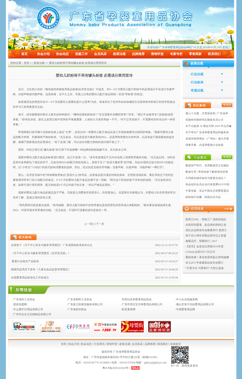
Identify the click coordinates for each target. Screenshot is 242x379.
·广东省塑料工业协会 (79, 299)
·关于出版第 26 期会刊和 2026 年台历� (208, 126)
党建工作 (81, 54)
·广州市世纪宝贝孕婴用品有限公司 (141, 304)
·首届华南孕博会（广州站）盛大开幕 (207, 138)
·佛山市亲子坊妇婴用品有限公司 (194, 304)
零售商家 (195, 54)
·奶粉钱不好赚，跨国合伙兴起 (203, 197)
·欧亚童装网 (128, 309)
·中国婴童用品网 (185, 309)
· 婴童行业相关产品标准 (24, 261)
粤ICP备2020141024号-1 (116, 368)
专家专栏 (176, 54)
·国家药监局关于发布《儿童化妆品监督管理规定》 (40, 269)
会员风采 (100, 54)
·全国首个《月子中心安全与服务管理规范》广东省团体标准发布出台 (51, 245)
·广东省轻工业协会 (24, 299)
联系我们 (214, 54)
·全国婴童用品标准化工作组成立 (29, 277)
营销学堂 (157, 54)
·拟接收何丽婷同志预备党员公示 (204, 119)
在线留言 (175, 344)
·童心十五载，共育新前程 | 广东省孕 (206, 113)
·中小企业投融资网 (186, 299)
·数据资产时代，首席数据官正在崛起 (207, 165)
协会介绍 (43, 54)
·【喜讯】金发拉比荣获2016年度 (204, 246)
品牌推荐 (138, 54)
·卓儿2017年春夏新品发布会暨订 (204, 262)
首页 (24, 54)
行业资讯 (99, 344)
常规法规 (197, 90)
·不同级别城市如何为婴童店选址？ (205, 178)
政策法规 (119, 54)
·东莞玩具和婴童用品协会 (136, 299)
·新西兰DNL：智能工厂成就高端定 (205, 219)
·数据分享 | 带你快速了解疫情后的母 (206, 171)
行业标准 (197, 82)
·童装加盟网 (20, 304)
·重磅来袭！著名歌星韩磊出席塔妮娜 (207, 257)
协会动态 (62, 54)
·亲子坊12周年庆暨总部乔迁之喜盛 (205, 235)
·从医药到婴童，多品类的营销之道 (205, 224)
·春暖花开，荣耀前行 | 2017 (201, 241)
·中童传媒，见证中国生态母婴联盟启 (207, 190)
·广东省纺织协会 (77, 309)
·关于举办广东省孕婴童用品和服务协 (207, 132)
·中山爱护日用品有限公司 (28, 309)
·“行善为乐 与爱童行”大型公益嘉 (204, 268)
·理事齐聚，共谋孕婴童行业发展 (204, 145)
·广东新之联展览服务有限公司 (85, 304)
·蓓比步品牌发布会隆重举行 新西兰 (206, 230)
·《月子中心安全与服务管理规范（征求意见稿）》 (40, 253)
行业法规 (197, 74)
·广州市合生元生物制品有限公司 (32, 314)
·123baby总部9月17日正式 (200, 251)
